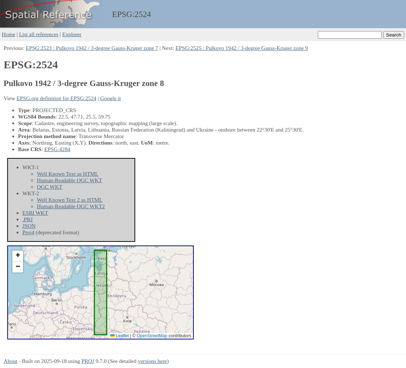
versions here (152, 361)
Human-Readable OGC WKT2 (71, 206)
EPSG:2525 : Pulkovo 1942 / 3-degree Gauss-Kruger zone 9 (242, 48)
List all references (39, 34)
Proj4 (28, 232)
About (10, 361)
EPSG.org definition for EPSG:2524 (57, 98)
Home (8, 34)
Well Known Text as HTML (67, 174)
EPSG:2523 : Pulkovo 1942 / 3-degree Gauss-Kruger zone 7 (92, 48)
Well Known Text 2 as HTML (70, 200)
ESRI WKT (35, 213)
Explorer (71, 34)
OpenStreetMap (152, 335)
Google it (110, 98)
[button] (17, 256)
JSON (28, 226)
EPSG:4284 (57, 149)
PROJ (87, 361)
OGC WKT (49, 187)
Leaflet (119, 335)
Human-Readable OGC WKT (69, 180)
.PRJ (27, 219)
